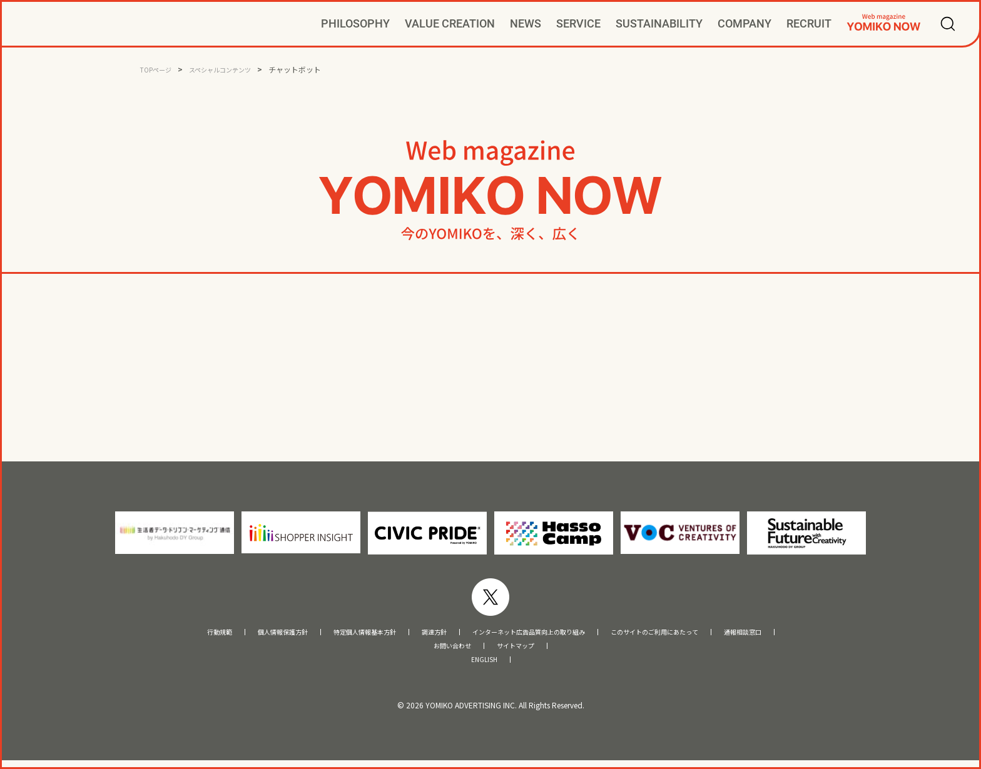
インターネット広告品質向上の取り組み (536, 633)
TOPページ (159, 69)
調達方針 (414, 633)
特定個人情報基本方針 (327, 633)
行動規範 (144, 633)
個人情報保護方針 (223, 633)
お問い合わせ (445, 650)
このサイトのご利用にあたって (702, 633)
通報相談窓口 (814, 633)
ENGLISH (483, 667)
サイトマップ (523, 650)
